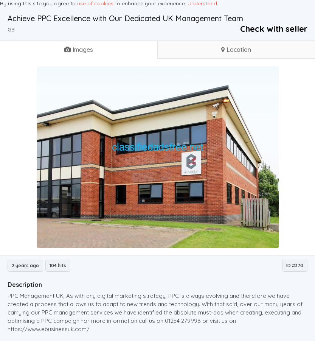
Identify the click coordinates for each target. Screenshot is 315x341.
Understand (202, 3)
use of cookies (95, 3)
